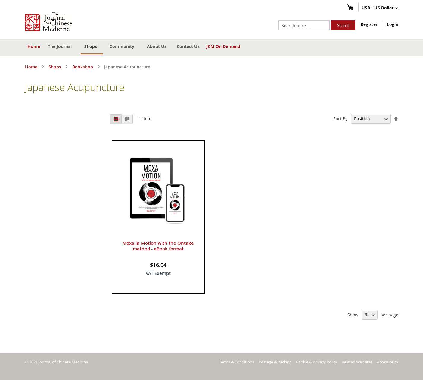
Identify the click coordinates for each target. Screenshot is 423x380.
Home (33, 46)
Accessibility (387, 362)
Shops (55, 67)
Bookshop (83, 67)
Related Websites (357, 362)
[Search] (343, 25)
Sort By (340, 118)
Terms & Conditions (236, 362)
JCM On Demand (223, 46)
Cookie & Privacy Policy (316, 362)
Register (369, 24)
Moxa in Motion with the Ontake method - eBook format (158, 246)
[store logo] (48, 21)
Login (392, 24)
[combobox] (304, 25)
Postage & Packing (275, 362)
